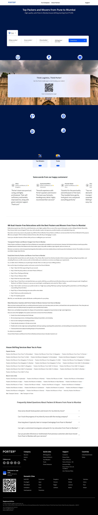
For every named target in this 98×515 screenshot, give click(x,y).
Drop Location (28, 40)
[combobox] (14, 42)
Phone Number (43, 40)
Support (87, 3)
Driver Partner (55, 3)
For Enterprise (45, 3)
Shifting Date (58, 40)
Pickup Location (13, 40)
